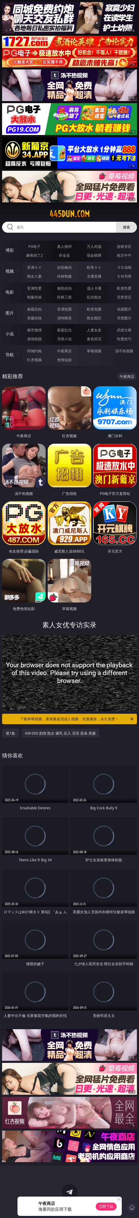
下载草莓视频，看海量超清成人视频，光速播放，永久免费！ (77, 719)
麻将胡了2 (34, 255)
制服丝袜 (34, 297)
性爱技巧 (124, 338)
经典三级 (64, 297)
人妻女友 (94, 329)
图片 (9, 313)
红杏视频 (34, 359)
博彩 (9, 250)
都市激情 (34, 329)
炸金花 (64, 255)
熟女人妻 (34, 276)
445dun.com (69, 214)
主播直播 (94, 276)
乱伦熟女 (94, 297)
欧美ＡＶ (94, 267)
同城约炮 (34, 350)
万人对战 (94, 246)
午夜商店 (64, 350)
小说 (9, 334)
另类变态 (124, 297)
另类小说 (64, 338)
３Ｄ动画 (124, 267)
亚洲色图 (64, 309)
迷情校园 (34, 338)
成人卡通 (94, 288)
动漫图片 (124, 309)
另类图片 (124, 317)
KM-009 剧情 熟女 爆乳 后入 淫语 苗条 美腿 (60, 733)
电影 (9, 292)
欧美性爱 (124, 288)
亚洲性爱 (34, 288)
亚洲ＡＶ (34, 267)
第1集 (10, 733)
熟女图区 (94, 317)
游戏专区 (124, 246)
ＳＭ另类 (124, 276)
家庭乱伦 (64, 329)
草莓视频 (94, 350)
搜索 (126, 227)
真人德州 (64, 246)
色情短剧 (64, 359)
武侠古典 (124, 329)
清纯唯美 (64, 317)
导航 (9, 355)
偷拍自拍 (64, 288)
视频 (9, 271)
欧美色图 (94, 309)
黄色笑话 (94, 338)
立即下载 (106, 1206)
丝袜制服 (64, 276)
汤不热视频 (124, 350)
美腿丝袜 (34, 317)
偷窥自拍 (34, 309)
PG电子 (34, 246)
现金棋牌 (94, 255)
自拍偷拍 (64, 267)
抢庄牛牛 (124, 255)
